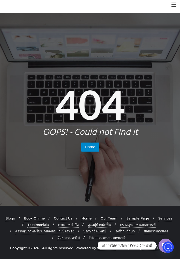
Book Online (34, 218)
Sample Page (137, 218)
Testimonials (38, 225)
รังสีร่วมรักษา (125, 231)
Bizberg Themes (156, 248)
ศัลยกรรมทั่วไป (68, 238)
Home (90, 146)
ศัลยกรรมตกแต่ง (156, 231)
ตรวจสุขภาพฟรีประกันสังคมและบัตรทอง (44, 231)
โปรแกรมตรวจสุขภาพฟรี (107, 238)
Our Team (109, 218)
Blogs (10, 218)
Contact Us (63, 218)
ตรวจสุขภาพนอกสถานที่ (138, 225)
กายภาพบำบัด (68, 225)
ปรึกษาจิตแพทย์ (94, 231)
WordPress (106, 248)
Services (165, 218)
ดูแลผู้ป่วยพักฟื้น (99, 225)
